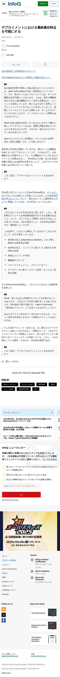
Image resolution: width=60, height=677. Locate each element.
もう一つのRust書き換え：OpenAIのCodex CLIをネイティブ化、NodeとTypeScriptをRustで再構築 (27, 437)
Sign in (53, 4)
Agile (38, 373)
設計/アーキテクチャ (10, 384)
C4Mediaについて (9, 590)
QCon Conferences (9, 569)
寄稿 (3, 577)
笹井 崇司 (10, 55)
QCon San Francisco (39, 578)
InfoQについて (7, 586)
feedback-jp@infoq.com (10, 656)
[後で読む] (45, 64)
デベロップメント (12, 412)
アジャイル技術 (8, 389)
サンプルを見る (49, 459)
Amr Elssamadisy (13, 46)
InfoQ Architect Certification (41, 560)
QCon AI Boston (42, 571)
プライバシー (6, 673)
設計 (36, 389)
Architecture (23, 389)
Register (43, 4)
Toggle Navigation (3, 3)
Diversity (5, 594)
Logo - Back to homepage (14, 3)
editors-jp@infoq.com (38, 656)
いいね (18, 64)
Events (4, 573)
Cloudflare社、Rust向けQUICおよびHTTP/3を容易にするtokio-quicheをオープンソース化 (27, 420)
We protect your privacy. (10, 500)
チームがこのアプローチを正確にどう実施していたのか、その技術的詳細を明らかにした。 (30, 195)
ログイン (5, 564)
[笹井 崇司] (3, 55)
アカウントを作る (9, 560)
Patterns (42, 384)
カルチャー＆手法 (27, 384)
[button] (21, 494)
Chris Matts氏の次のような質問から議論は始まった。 (27, 77)
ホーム (4, 556)
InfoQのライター (8, 582)
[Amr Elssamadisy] (3, 46)
